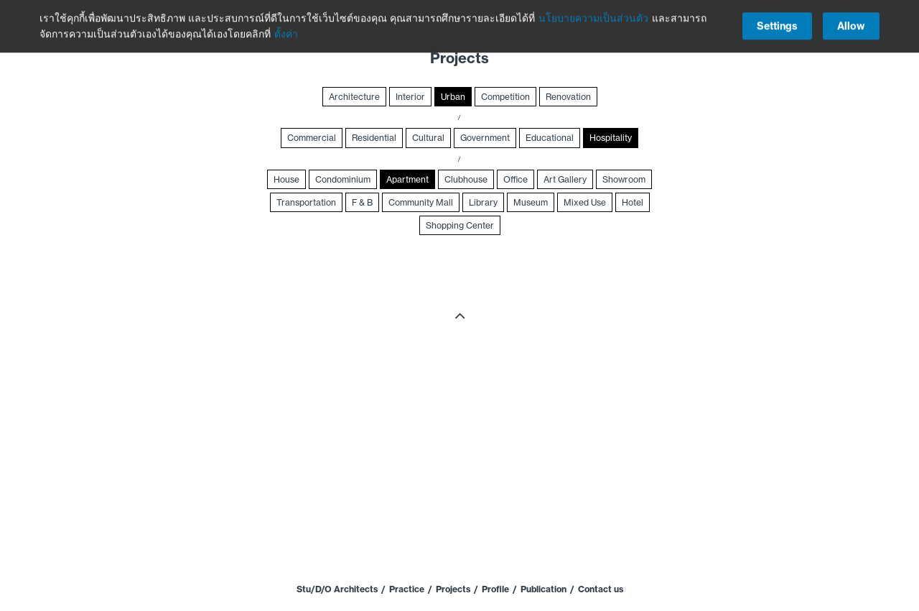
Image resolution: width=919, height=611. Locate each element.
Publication (543, 589)
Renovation (568, 96)
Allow (851, 24)
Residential (374, 137)
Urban (453, 96)
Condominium (342, 179)
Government (485, 137)
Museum (530, 202)
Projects (453, 589)
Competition (505, 96)
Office (515, 179)
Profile (495, 589)
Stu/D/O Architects (337, 589)
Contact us (600, 589)
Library (483, 202)
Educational (550, 137)
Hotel (632, 202)
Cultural (428, 137)
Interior (410, 96)
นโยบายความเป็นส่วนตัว (593, 16)
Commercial (311, 137)
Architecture (354, 96)
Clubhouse (466, 179)
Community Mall (420, 202)
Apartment (407, 179)
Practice (406, 589)
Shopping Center (460, 225)
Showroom (623, 179)
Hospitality (610, 137)
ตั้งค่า (286, 32)
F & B (362, 202)
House (286, 179)
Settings (777, 24)
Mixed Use (585, 202)
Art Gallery (565, 179)
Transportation (306, 202)
